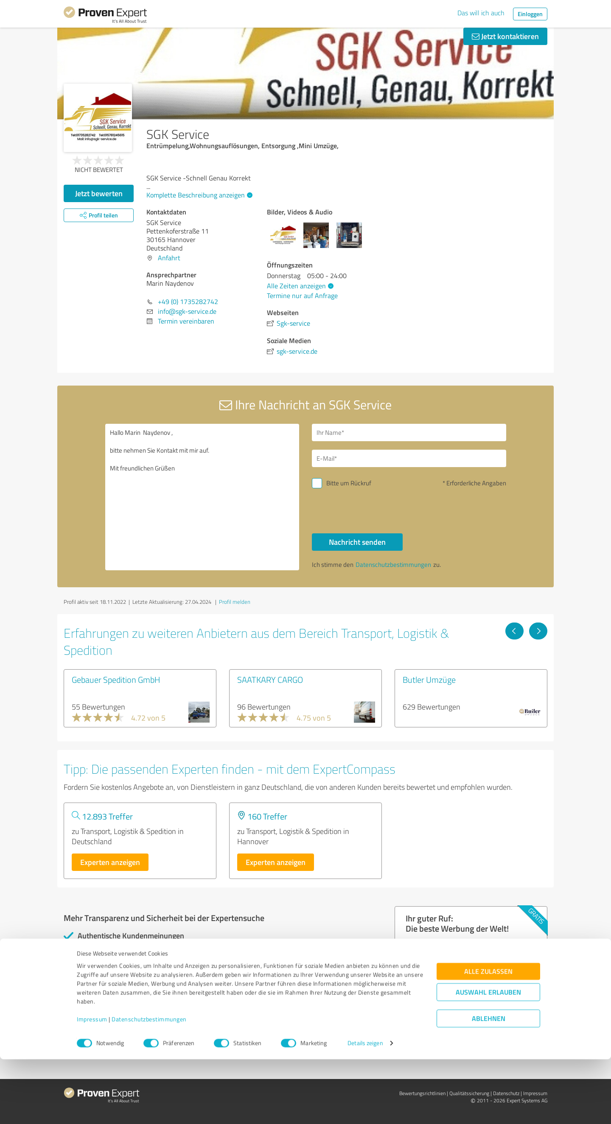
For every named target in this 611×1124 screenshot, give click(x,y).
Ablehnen (488, 1083)
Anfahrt (169, 257)
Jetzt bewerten (99, 193)
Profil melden (234, 602)
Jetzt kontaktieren (505, 36)
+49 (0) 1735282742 (188, 301)
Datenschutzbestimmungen (149, 1084)
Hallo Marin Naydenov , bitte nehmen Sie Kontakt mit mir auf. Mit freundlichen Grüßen (202, 497)
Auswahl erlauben (488, 1057)
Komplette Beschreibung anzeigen (198, 195)
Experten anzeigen (110, 862)
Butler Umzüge (429, 679)
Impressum (92, 1084)
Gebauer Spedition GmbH (116, 679)
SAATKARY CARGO (270, 679)
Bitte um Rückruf (348, 483)
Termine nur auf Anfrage (302, 295)
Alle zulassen (488, 1036)
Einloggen (530, 14)
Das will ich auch (480, 12)
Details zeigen (365, 1108)
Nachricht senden (357, 541)
